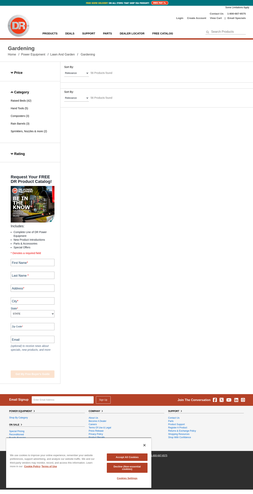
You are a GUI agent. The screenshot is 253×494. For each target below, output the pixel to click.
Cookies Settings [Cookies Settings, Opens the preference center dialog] (127, 478)
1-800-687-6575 (236, 13)
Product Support (176, 424)
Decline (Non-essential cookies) (127, 467)
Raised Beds (18, 100)
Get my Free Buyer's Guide (32, 374)
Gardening (88, 54)
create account (196, 18)
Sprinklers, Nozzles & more (27, 131)
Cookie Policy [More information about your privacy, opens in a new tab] (32, 466)
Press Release (96, 431)
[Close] (144, 445)
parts (107, 33)
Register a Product (177, 427)
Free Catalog (162, 33)
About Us (93, 418)
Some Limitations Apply (237, 7)
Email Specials (237, 18)
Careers (93, 424)
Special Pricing (16, 431)
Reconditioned (16, 434)
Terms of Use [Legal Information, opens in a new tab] (49, 466)
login (179, 18)
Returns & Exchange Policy (182, 431)
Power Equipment (33, 54)
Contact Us (217, 13)
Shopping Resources (178, 434)
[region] (78, 463)
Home (12, 54)
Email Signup (18, 399)
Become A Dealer (97, 421)
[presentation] (34, 361)
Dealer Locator (132, 33)
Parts (171, 421)
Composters (18, 115)
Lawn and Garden (62, 54)
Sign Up (103, 400)
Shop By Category (18, 417)
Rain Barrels (18, 123)
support (88, 33)
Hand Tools (17, 108)
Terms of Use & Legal (100, 427)
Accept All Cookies (127, 457)
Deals (69, 33)
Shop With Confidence (179, 437)
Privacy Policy (96, 434)
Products (50, 33)
